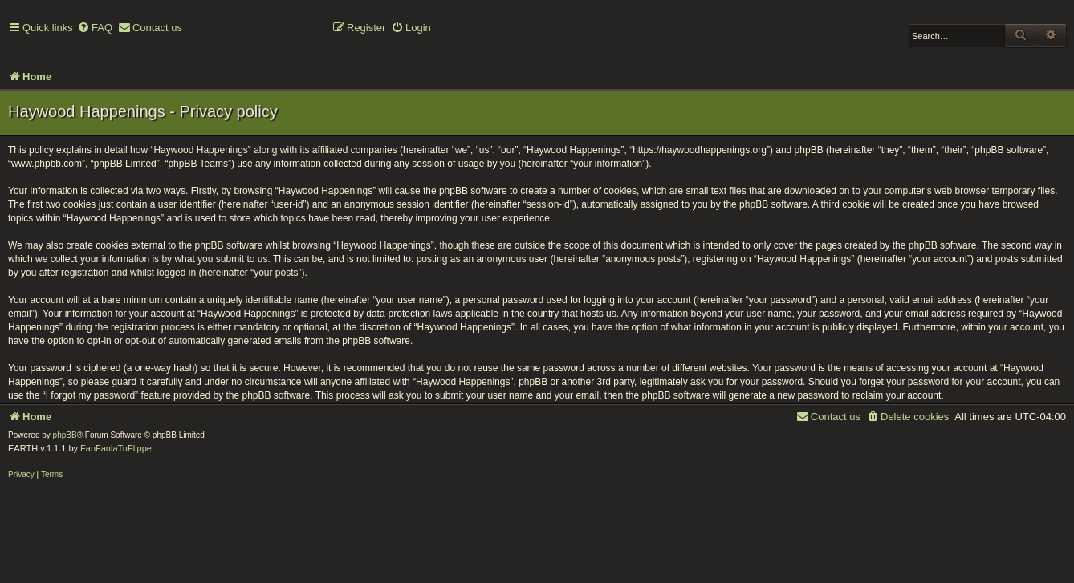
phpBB (65, 435)
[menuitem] (94, 28)
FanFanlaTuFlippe (116, 448)
